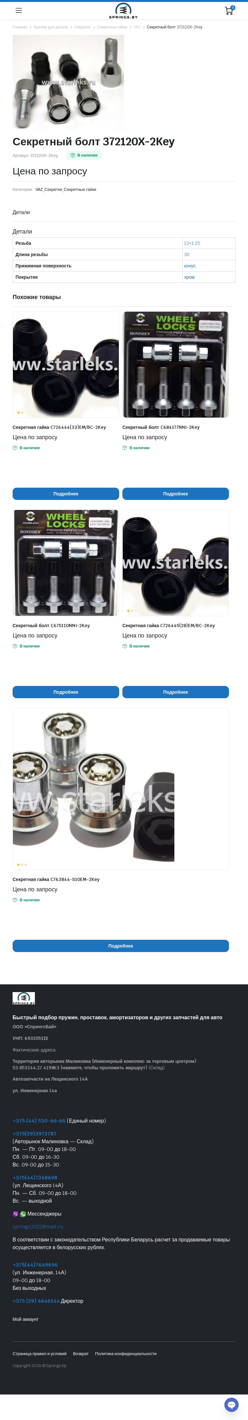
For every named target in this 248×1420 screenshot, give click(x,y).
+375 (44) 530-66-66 (39, 1120)
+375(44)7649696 (35, 1264)
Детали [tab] (21, 212)
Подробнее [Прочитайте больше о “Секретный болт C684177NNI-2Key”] (175, 494)
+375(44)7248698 (35, 1177)
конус (190, 266)
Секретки (82, 27)
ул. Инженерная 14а (35, 1091)
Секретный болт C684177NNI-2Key (161, 427)
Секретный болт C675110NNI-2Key (51, 625)
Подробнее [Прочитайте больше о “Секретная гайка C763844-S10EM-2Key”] (120, 946)
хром (189, 277)
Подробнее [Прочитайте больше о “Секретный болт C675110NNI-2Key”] (66, 692)
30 (187, 254)
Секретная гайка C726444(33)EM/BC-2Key (59, 427)
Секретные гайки (112, 27)
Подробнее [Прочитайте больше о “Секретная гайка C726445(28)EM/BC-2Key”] (175, 692)
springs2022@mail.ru (38, 1226)
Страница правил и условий (40, 1353)
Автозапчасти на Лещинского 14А (50, 1079)
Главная (20, 27)
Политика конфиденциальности (125, 1353)
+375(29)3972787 (35, 1133)
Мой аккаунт (25, 1319)
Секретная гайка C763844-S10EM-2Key (56, 879)
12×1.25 (192, 243)
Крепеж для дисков (51, 27)
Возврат (81, 1353)
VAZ (137, 27)
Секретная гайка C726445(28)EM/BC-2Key (168, 625)
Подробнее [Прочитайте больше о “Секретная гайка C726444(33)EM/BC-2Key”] (66, 494)
